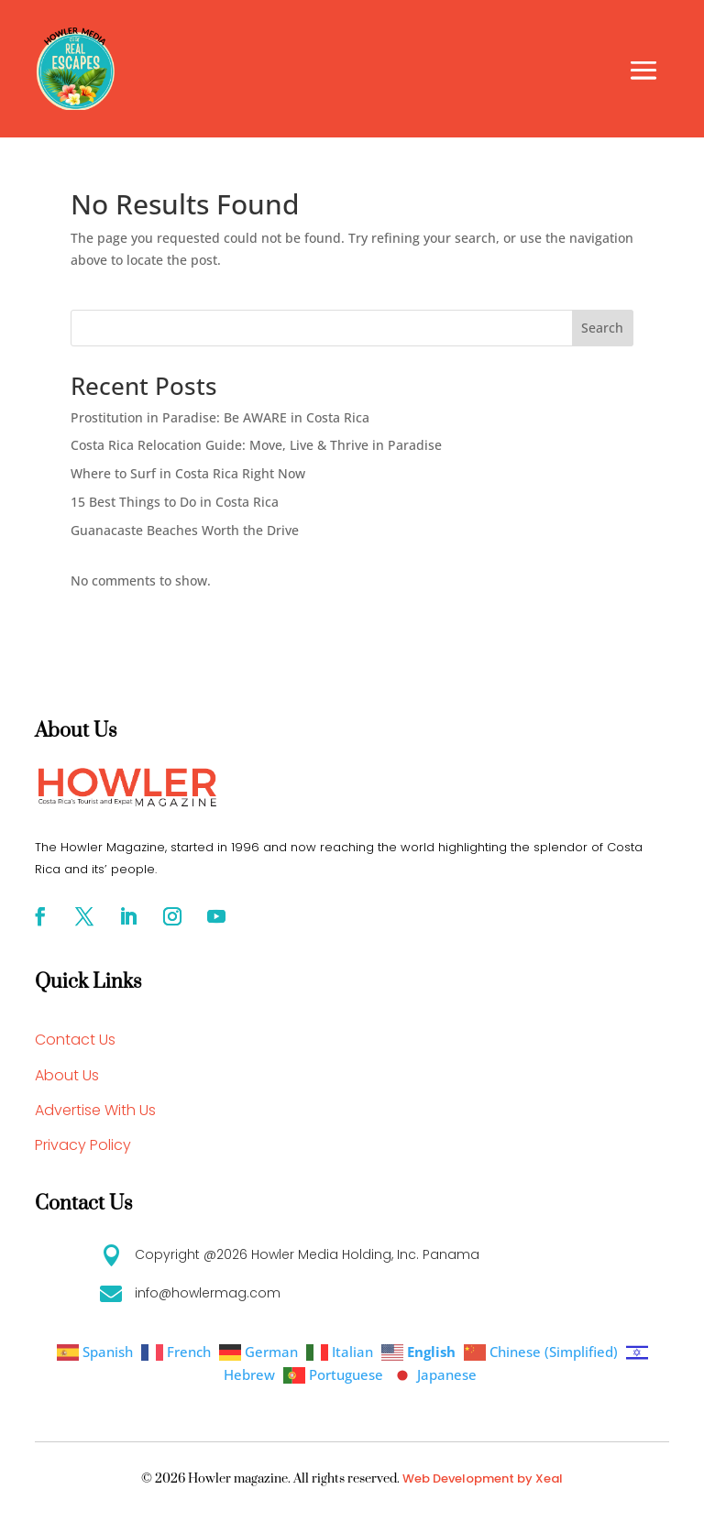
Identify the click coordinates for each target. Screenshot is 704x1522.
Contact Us (75, 1039)
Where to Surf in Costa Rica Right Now (188, 473)
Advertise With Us (95, 1110)
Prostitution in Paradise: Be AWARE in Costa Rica (220, 417)
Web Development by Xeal (482, 1478)
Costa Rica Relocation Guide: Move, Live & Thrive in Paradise (256, 445)
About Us (67, 1075)
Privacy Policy (83, 1144)
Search (602, 327)
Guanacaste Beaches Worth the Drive (185, 530)
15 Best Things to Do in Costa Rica (175, 501)
